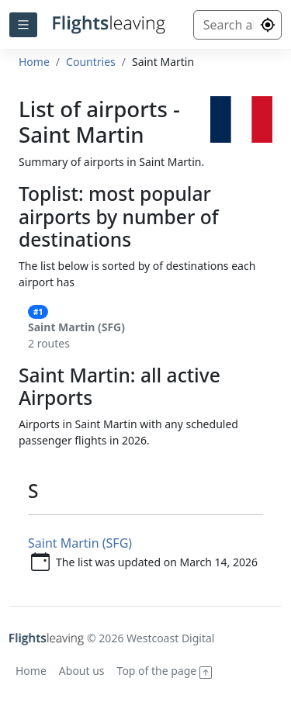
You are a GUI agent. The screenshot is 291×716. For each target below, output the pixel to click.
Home (34, 61)
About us (82, 670)
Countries (91, 61)
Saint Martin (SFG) (80, 543)
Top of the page (164, 670)
